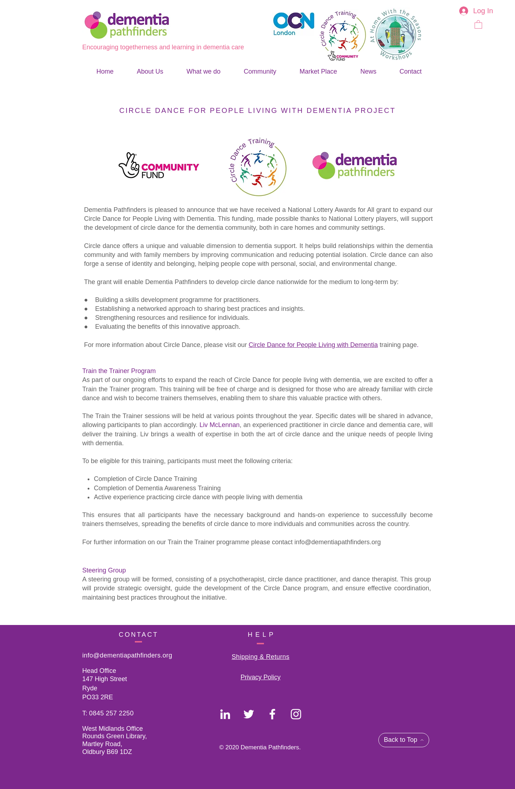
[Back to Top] (403, 740)
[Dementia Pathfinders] (225, 714)
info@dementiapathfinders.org (337, 542)
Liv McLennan (220, 424)
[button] (478, 24)
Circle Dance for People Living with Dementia (313, 344)
